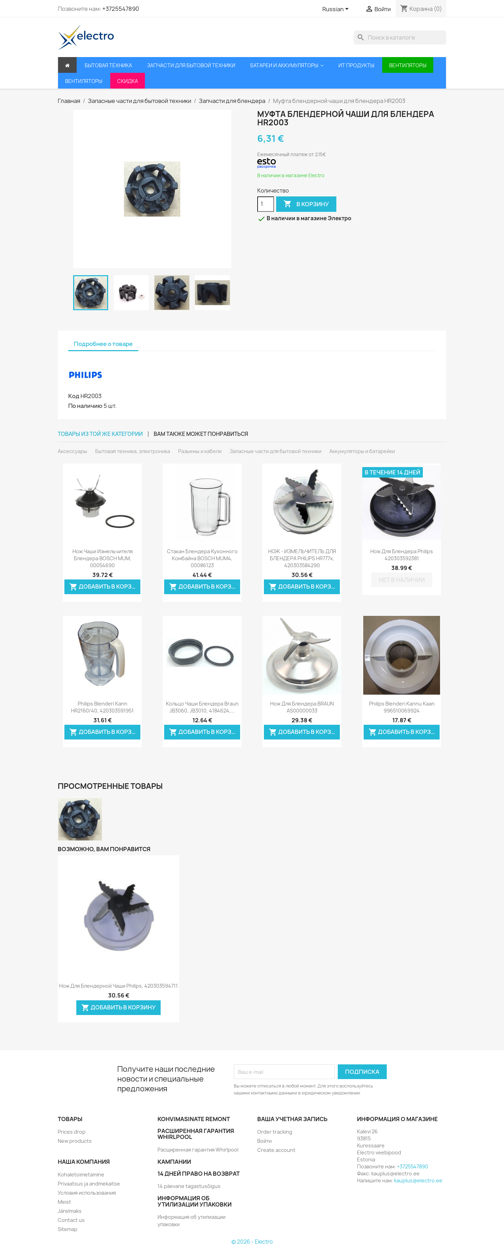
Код (73, 395)
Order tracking (274, 1131)
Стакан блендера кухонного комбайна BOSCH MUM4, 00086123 (202, 558)
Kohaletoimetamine (81, 1174)
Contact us (71, 1220)
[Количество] (265, 204)
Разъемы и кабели (200, 451)
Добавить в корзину (104, 587)
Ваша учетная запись (292, 1119)
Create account (276, 1150)
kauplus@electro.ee (418, 1180)
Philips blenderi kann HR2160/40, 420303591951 (102, 707)
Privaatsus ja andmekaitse (89, 1183)
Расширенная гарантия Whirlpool (198, 1149)
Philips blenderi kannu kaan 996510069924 (402, 707)
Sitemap (67, 1229)
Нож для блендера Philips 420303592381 (401, 555)
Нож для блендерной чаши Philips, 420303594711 (118, 985)
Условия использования (87, 1192)
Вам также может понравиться (201, 434)
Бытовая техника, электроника (132, 451)
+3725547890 (120, 9)
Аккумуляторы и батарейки (362, 451)
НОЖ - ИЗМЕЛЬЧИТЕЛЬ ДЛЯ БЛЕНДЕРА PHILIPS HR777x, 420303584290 (302, 558)
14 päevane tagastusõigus (189, 1186)
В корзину (306, 204)
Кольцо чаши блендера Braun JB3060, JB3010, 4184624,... (202, 707)
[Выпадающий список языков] (336, 9)
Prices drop (71, 1131)
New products (75, 1141)
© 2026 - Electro (252, 1241)
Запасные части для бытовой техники (275, 451)
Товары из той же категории (100, 434)
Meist (64, 1201)
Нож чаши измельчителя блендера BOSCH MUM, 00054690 (102, 558)
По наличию (85, 405)
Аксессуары (72, 451)
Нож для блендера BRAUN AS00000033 (302, 707)
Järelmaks (70, 1211)
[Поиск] (400, 37)
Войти (264, 1141)
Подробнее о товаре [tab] (103, 344)
